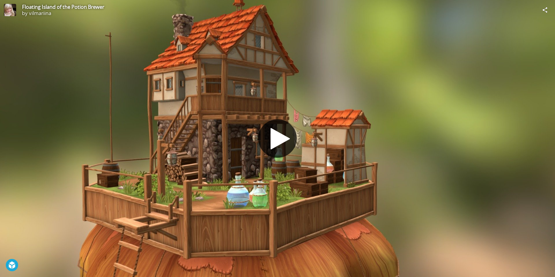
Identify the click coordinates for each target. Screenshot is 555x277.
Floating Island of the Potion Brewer (63, 6)
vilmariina (40, 13)
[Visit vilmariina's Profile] (10, 10)
